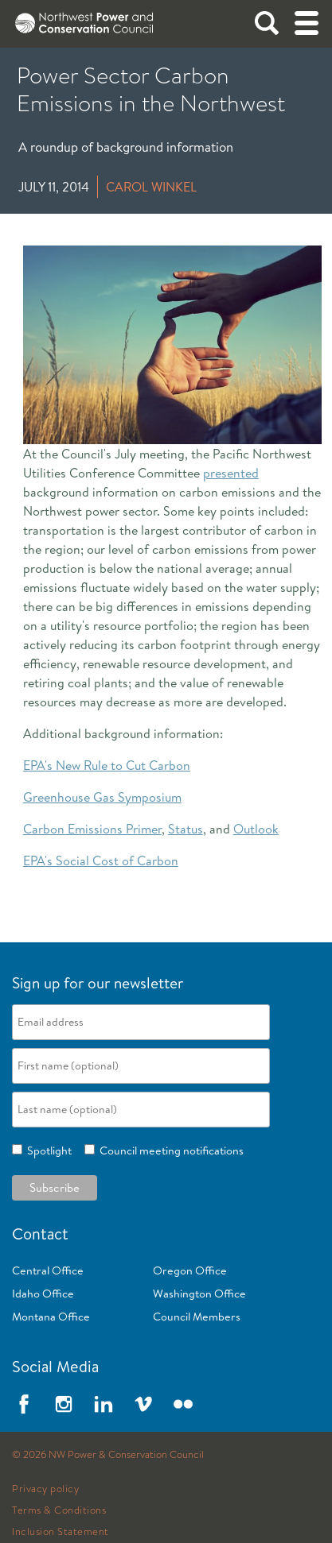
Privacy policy (45, 1489)
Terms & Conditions (59, 1510)
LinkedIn (103, 1404)
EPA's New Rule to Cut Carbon (106, 765)
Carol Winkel (151, 186)
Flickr (183, 1404)
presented (231, 472)
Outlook (256, 828)
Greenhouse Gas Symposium (102, 797)
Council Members (196, 1317)
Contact (40, 1233)
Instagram (64, 1404)
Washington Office (199, 1293)
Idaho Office (43, 1293)
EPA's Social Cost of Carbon (100, 860)
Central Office (48, 1270)
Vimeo (143, 1404)
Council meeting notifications (169, 1150)
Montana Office (51, 1317)
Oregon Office (190, 1270)
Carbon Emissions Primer (92, 828)
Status (185, 828)
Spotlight (47, 1150)
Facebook (24, 1404)
